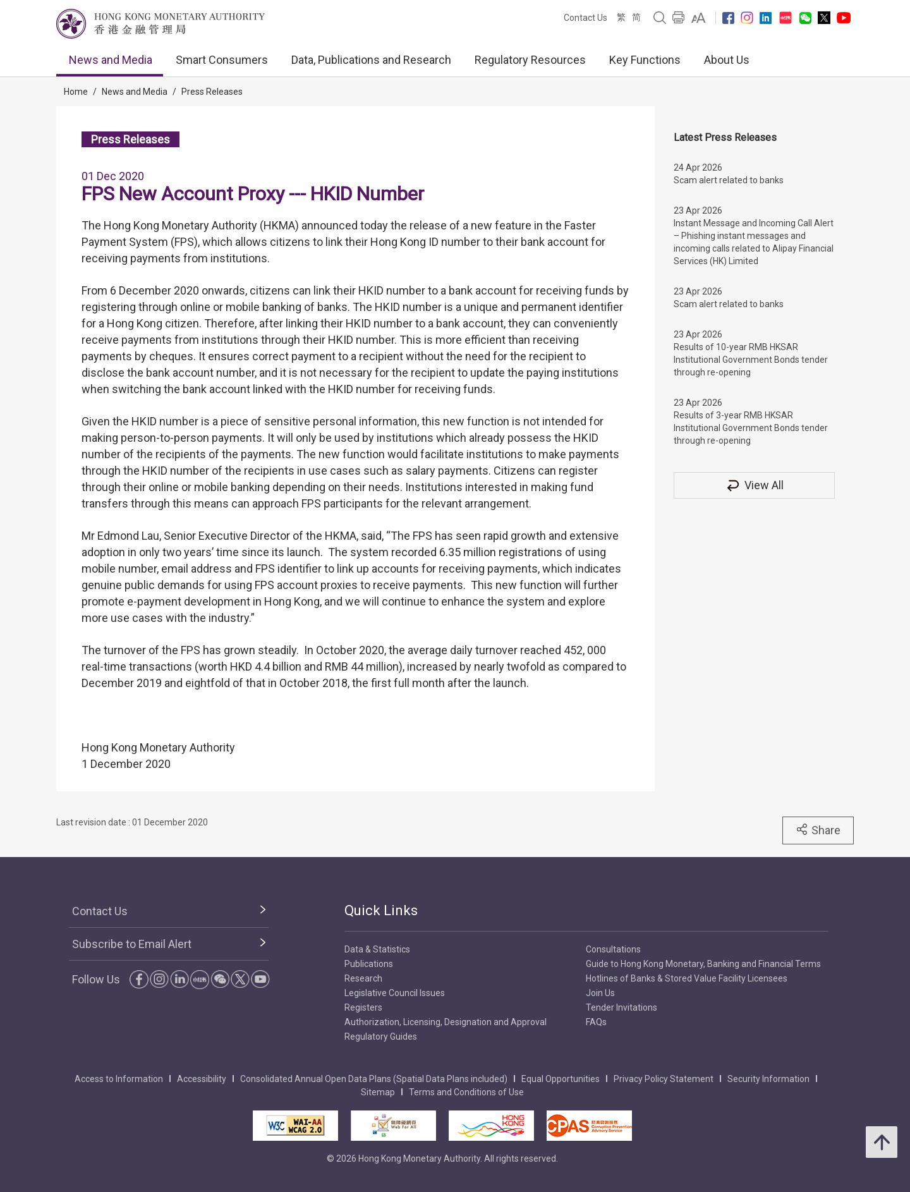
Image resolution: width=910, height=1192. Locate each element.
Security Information (768, 1079)
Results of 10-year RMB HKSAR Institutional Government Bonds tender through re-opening (751, 359)
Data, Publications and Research (371, 59)
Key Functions (645, 59)
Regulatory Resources (530, 59)
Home (76, 92)
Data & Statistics (377, 949)
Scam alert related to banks (729, 180)
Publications (368, 964)
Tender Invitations (621, 1007)
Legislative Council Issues (394, 993)
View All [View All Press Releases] (754, 485)
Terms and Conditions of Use (466, 1092)
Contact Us (585, 18)
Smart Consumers (222, 59)
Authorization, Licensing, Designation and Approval (445, 1022)
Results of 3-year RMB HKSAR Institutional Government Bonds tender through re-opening (751, 428)
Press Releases (212, 92)
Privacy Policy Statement (663, 1079)
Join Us (600, 993)
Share (818, 830)
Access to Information (119, 1079)
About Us (726, 59)
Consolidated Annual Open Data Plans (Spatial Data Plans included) (373, 1079)
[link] (698, 17)
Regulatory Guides (380, 1036)
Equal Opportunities (560, 1079)
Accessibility (201, 1079)
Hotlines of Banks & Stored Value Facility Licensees (686, 978)
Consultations (613, 949)
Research (363, 978)
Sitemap (378, 1092)
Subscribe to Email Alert (131, 944)
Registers (363, 1007)
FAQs (596, 1022)
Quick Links (381, 910)
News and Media (110, 59)
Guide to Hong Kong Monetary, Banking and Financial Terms (703, 964)
